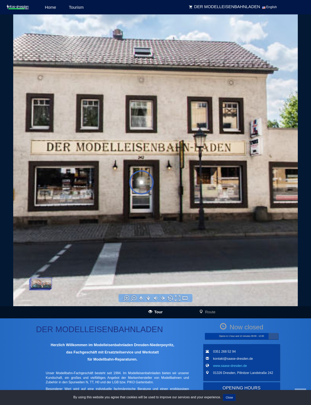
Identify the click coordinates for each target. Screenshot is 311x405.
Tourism (76, 7)
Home (50, 7)
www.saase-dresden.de (230, 365)
